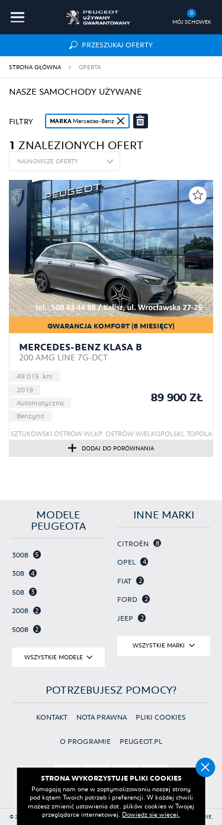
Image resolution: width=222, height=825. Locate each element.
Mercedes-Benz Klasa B (80, 347)
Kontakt (51, 717)
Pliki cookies (161, 717)
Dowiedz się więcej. (151, 814)
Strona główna (35, 67)
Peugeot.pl (141, 741)
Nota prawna (101, 717)
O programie (85, 741)
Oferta (90, 67)
